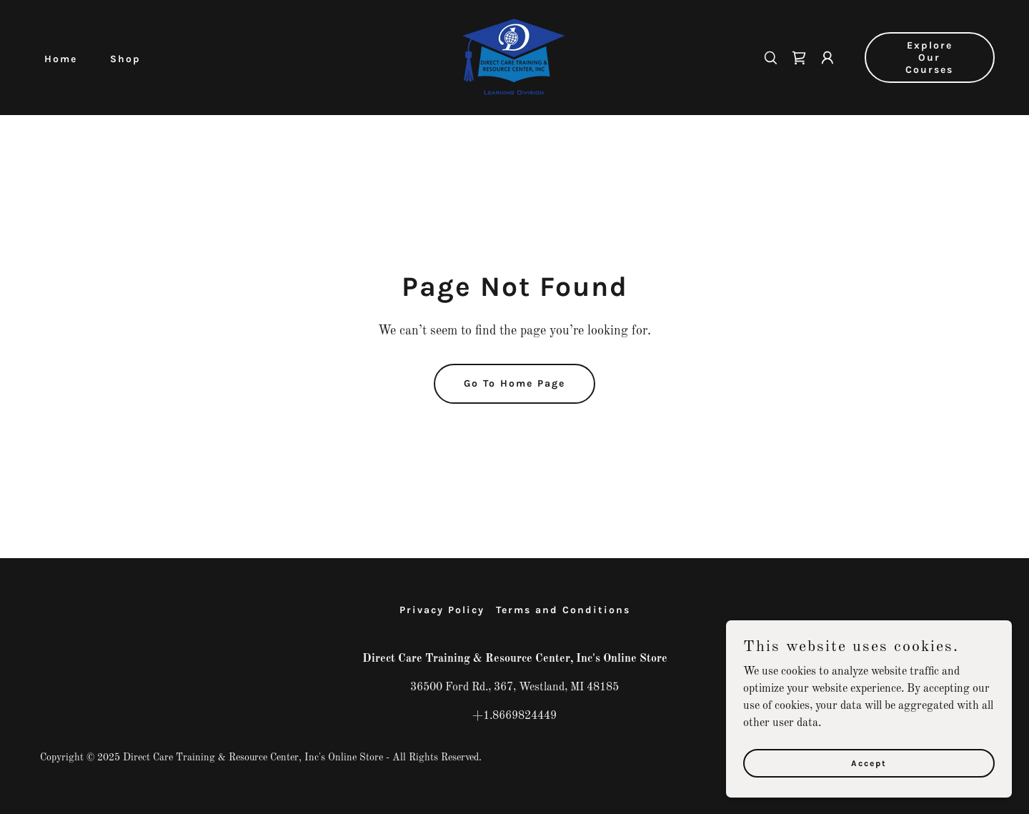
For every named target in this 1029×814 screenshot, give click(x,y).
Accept (869, 783)
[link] (514, 57)
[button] (827, 58)
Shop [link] (125, 59)
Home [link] (60, 59)
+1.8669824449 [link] (514, 716)
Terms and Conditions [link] (563, 610)
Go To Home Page (514, 383)
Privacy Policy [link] (441, 610)
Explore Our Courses (929, 57)
